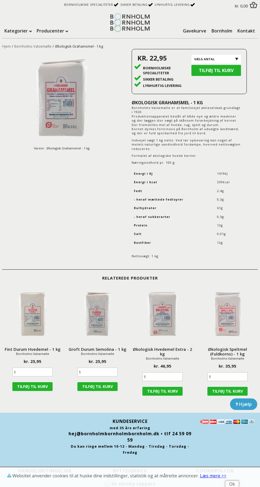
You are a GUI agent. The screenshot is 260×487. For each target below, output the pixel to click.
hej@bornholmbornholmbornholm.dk (114, 434)
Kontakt (246, 31)
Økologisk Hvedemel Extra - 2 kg (162, 351)
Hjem (6, 46)
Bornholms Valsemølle (33, 46)
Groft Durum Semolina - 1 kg (97, 349)
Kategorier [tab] (16, 31)
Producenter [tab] (50, 31)
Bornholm (222, 31)
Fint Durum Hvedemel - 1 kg (33, 349)
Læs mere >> (213, 476)
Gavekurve (194, 31)
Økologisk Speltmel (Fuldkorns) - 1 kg (227, 351)
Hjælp (243, 404)
